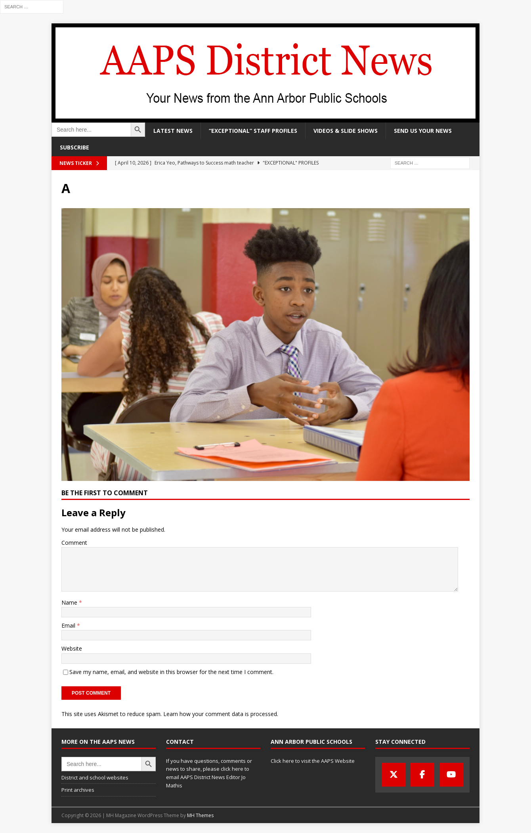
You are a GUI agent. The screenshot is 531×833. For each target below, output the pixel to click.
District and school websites (94, 777)
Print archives (77, 789)
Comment (74, 542)
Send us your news (423, 130)
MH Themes (200, 815)
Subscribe (74, 147)
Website (71, 648)
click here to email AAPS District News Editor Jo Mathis (207, 777)
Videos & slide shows (345, 130)
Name (70, 602)
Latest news (173, 130)
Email (69, 625)
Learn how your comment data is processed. (220, 714)
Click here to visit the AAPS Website (313, 760)
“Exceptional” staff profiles (253, 130)
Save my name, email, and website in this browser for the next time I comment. (171, 672)
